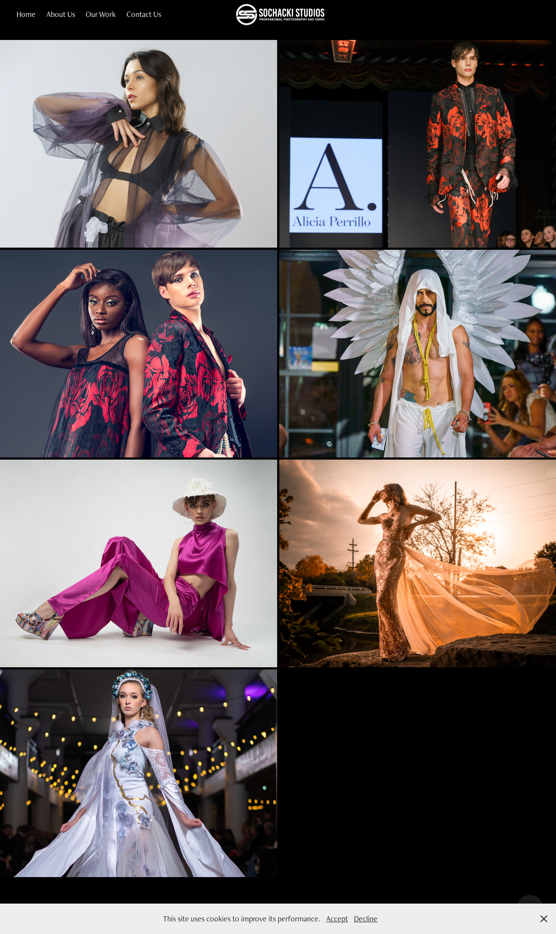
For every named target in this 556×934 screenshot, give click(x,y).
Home (26, 14)
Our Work (101, 14)
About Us (60, 14)
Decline (365, 919)
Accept (337, 919)
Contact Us (143, 14)
